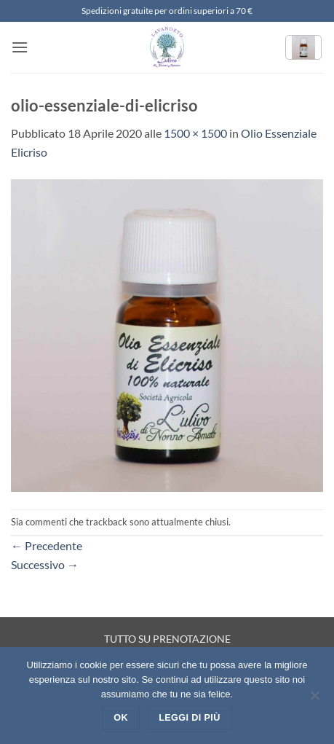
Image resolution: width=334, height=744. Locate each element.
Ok (121, 718)
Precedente (46, 545)
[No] (314, 699)
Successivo (45, 564)
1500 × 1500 (195, 133)
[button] (19, 47)
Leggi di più (189, 718)
